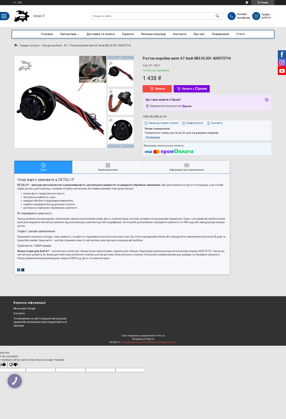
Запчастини (68, 34)
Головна (47, 34)
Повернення (220, 34)
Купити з (194, 88)
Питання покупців (153, 34)
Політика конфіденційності (163, 342)
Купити (160, 88)
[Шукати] (217, 16)
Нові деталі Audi (51, 45)
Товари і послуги (29, 45)
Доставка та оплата (100, 34)
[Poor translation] (13, 365)
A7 (65, 45)
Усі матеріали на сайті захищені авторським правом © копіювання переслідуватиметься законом (40, 322)
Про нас (199, 34)
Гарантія (128, 34)
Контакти (179, 34)
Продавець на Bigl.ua (143, 339)
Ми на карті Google (24, 308)
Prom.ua (160, 335)
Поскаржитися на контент (133, 342)
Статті (240, 34)
